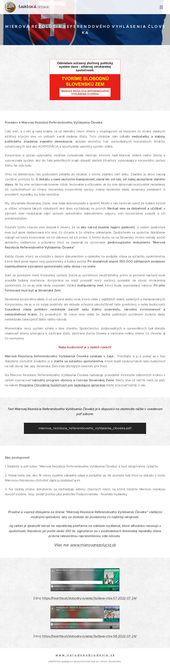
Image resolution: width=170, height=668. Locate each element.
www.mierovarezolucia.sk (93, 545)
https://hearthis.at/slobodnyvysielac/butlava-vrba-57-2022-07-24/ (89, 598)
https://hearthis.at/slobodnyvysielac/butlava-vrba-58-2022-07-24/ (89, 636)
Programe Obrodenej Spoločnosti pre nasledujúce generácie (62, 385)
